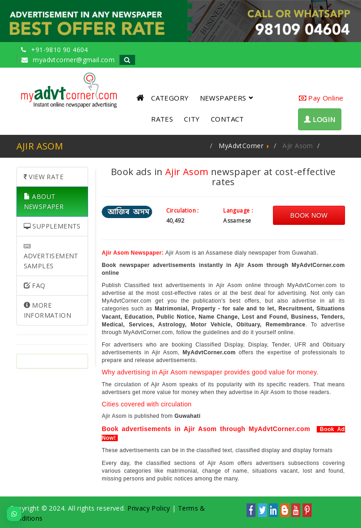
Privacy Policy (148, 508)
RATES (162, 118)
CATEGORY (169, 97)
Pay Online (321, 97)
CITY (192, 118)
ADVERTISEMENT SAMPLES (51, 256)
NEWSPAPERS (226, 97)
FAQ (35, 285)
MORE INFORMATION (47, 310)
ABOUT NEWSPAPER (44, 201)
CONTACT (227, 118)
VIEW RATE (43, 176)
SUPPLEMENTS (52, 226)
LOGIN (319, 119)
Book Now (309, 215)
